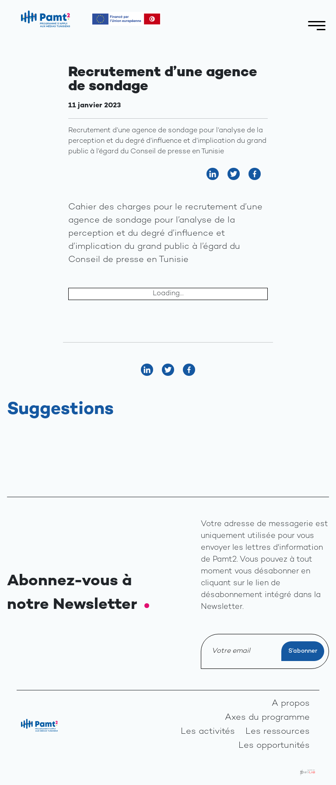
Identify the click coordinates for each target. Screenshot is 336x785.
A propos (291, 703)
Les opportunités (274, 745)
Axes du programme (267, 717)
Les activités (208, 731)
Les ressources (277, 731)
